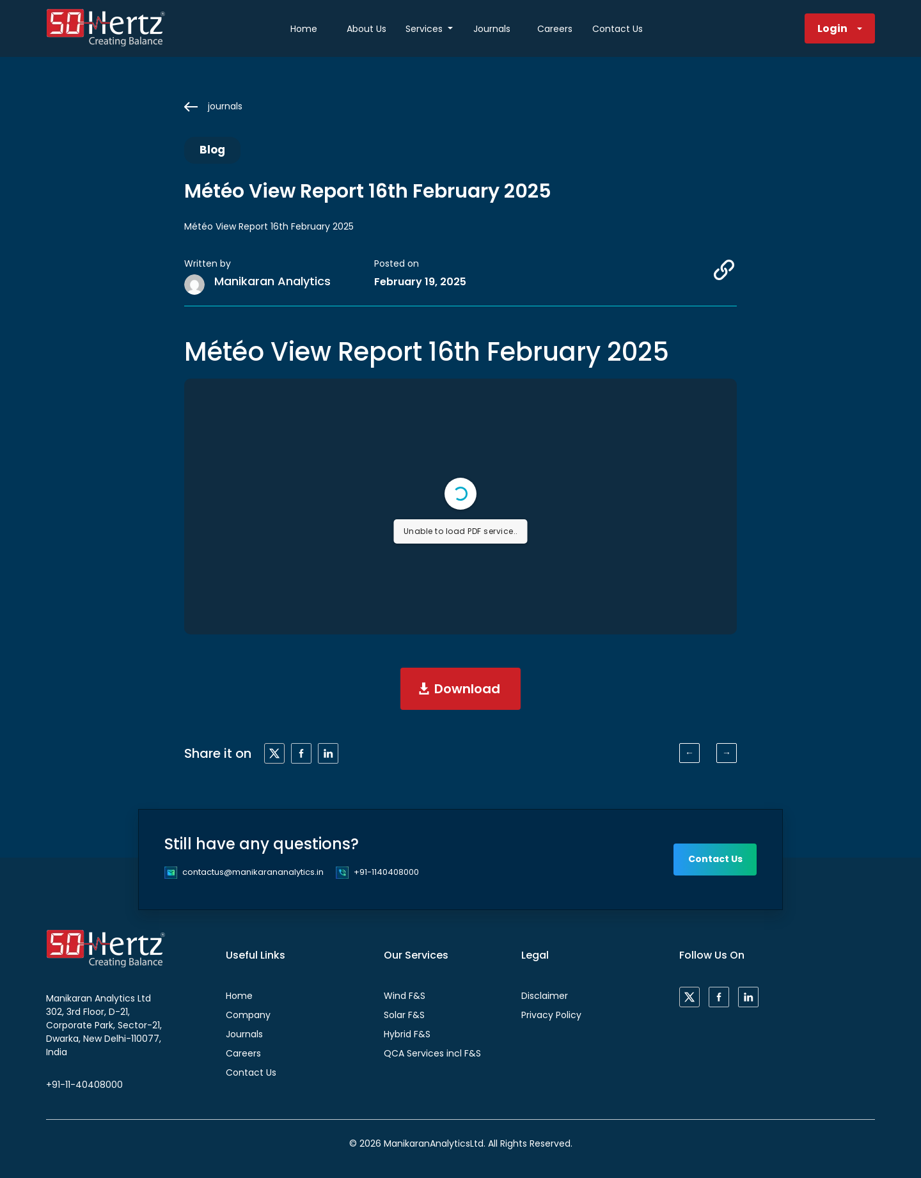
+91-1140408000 (386, 872)
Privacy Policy (551, 1015)
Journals (491, 28)
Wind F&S (404, 995)
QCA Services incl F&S (432, 1053)
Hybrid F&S (407, 1034)
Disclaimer (544, 995)
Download (467, 689)
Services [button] (425, 28)
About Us (366, 28)
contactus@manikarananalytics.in (253, 872)
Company (248, 1015)
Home (303, 28)
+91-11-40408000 (84, 1084)
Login (832, 28)
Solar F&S (404, 1015)
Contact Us (617, 28)
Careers (554, 28)
